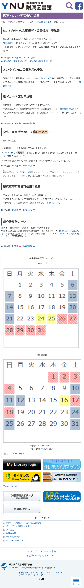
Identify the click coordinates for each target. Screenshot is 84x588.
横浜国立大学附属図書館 (20, 564)
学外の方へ (11, 530)
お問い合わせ (35, 555)
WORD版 (29, 123)
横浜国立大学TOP (30, 572)
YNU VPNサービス (14, 540)
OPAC (7, 153)
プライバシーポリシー (32, 575)
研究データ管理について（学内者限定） (24, 523)
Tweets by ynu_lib (11, 486)
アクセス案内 (49, 551)
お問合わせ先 (53, 203)
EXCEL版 (29, 57)
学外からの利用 (13, 537)
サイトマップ (51, 555)
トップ (34, 551)
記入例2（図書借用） (41, 61)
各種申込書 (11, 533)
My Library (8, 43)
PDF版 (16, 57)
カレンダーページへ (15, 453)
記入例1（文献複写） (15, 61)
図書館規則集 (43, 22)
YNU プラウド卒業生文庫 (18, 526)
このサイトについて (53, 572)
